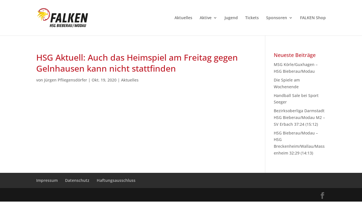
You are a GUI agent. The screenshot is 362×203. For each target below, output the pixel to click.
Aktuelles (183, 18)
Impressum (47, 180)
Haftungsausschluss (116, 180)
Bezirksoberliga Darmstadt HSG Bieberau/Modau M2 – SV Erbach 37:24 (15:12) (299, 117)
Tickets (252, 18)
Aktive (206, 18)
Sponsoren (276, 18)
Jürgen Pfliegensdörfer (65, 80)
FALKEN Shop (313, 18)
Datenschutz (77, 180)
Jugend (231, 18)
